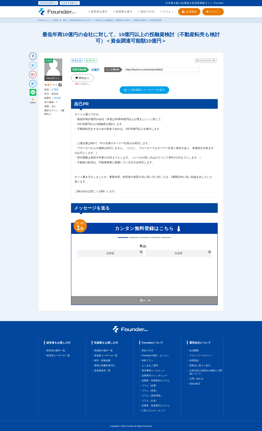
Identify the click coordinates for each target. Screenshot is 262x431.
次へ (143, 300)
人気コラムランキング (153, 410)
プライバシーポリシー (201, 355)
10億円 (95, 69)
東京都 (76, 60)
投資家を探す (124, 11)
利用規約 (194, 360)
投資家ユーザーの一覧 (105, 355)
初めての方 (148, 11)
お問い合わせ (196, 378)
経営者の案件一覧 (55, 350)
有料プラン (147, 360)
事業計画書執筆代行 (104, 365)
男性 (55, 93)
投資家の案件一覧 (103, 350)
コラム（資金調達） (152, 395)
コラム (167, 11)
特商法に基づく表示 (199, 365)
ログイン (213, 11)
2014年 (57, 101)
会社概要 (194, 350)
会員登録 (189, 11)
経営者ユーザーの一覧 (58, 355)
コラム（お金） (150, 400)
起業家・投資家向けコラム (156, 380)
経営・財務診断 (102, 360)
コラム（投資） (150, 390)
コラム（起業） (150, 385)
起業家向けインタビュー (154, 375)
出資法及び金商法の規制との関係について (205, 372)
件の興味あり (82, 84)
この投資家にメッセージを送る (144, 89)
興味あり (82, 78)
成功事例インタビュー (153, 370)
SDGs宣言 (194, 383)
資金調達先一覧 (102, 370)
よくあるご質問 (150, 365)
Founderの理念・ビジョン (155, 355)
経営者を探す (99, 11)
